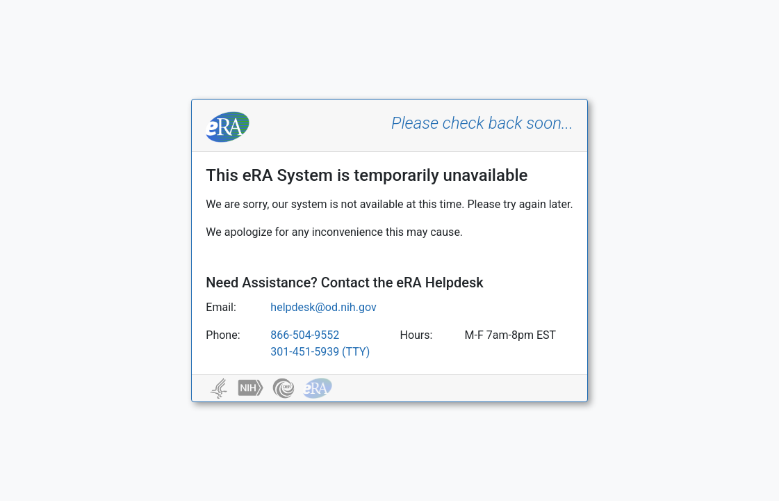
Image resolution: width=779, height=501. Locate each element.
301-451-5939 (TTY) (320, 351)
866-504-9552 (304, 335)
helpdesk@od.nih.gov (323, 307)
